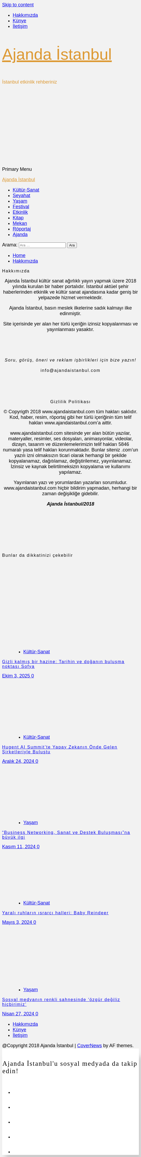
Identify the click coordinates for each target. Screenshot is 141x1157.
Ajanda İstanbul (57, 54)
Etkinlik (20, 212)
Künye (19, 20)
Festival (21, 206)
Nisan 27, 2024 (19, 1013)
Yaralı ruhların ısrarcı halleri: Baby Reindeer (55, 913)
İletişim (20, 26)
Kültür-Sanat (26, 190)
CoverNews (89, 1045)
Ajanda (20, 234)
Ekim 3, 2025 (16, 675)
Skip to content (18, 4)
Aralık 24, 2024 (19, 761)
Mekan (20, 223)
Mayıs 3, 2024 (17, 922)
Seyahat (21, 195)
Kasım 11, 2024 (19, 846)
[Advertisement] (70, 127)
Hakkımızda (25, 15)
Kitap (18, 217)
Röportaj (22, 229)
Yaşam (20, 201)
